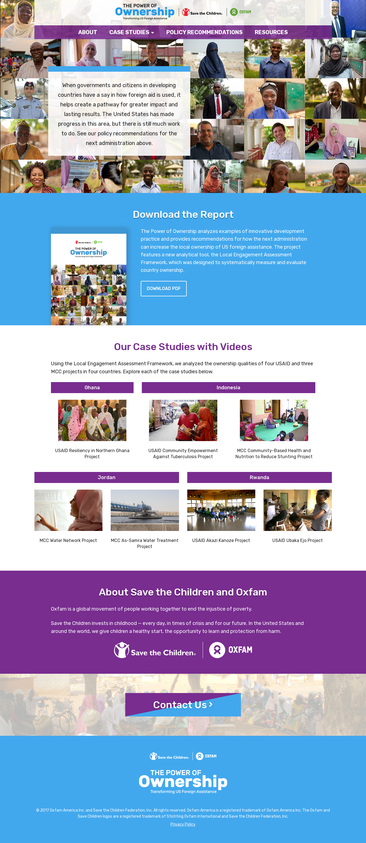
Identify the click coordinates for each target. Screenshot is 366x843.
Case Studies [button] (131, 32)
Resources (271, 32)
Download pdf (164, 288)
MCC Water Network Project (68, 540)
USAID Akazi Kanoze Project (221, 540)
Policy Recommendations (204, 32)
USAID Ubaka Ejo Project (297, 540)
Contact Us (183, 704)
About (87, 32)
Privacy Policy (183, 824)
